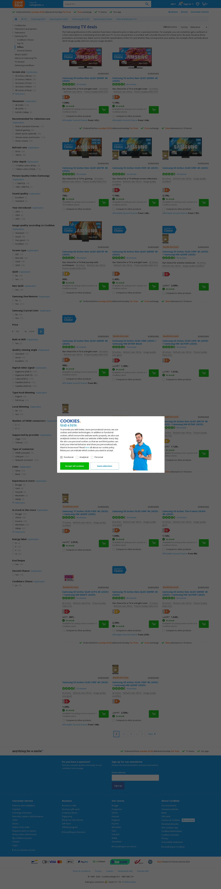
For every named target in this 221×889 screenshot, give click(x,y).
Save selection (104, 466)
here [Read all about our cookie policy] (87, 447)
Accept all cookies (74, 466)
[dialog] (110, 444)
